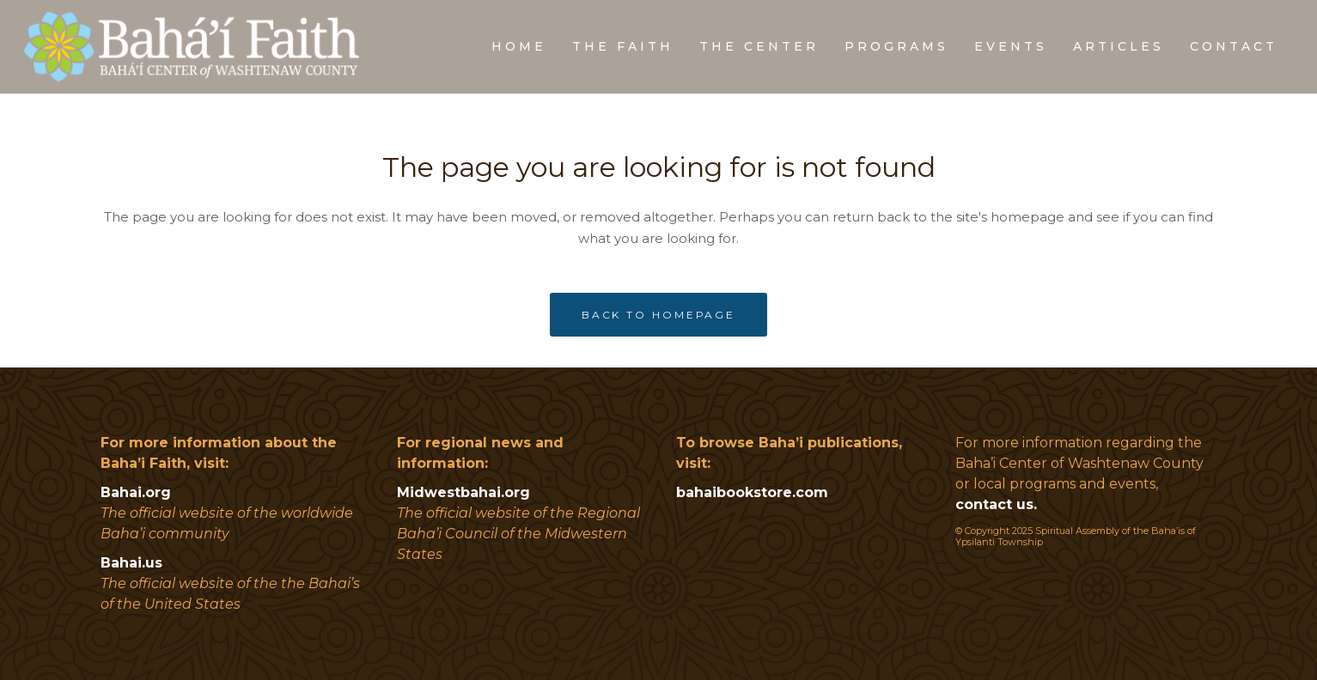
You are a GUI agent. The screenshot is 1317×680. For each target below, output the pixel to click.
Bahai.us (131, 563)
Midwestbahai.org (463, 492)
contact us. (996, 504)
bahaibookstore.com (752, 492)
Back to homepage (658, 314)
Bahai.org (136, 492)
